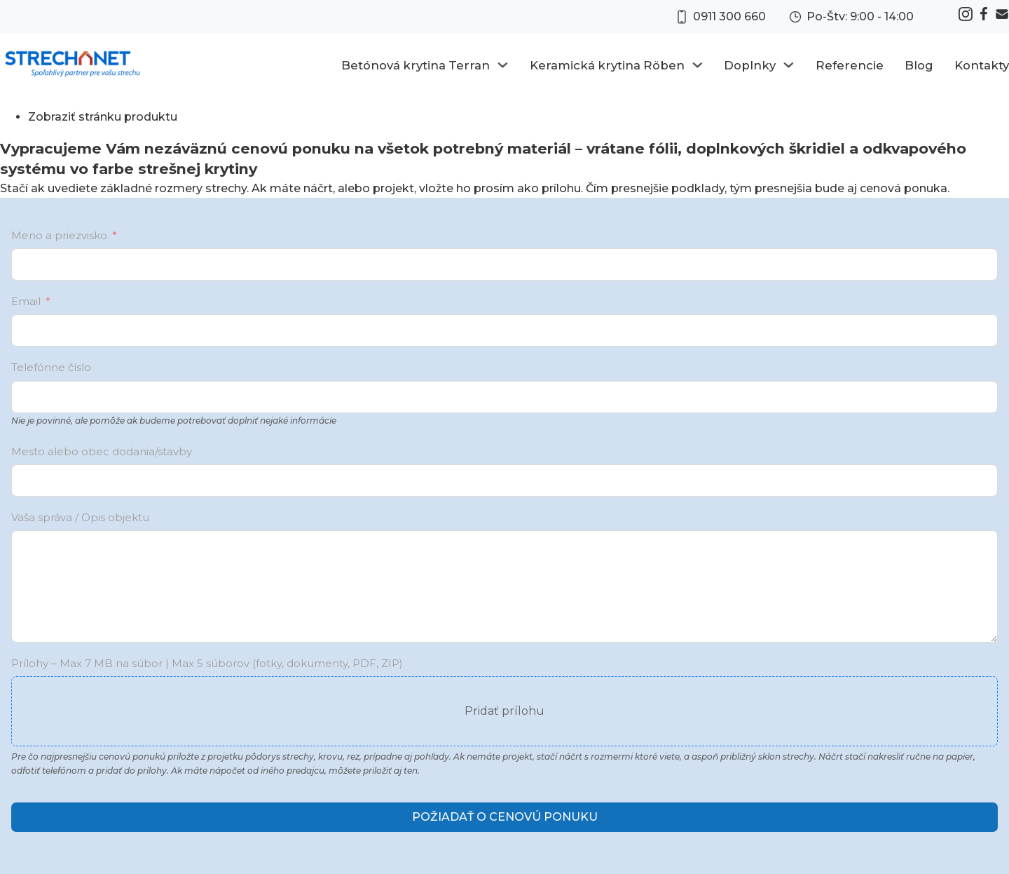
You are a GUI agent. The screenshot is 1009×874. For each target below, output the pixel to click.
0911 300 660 (729, 16)
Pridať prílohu (504, 711)
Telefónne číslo (51, 367)
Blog (919, 65)
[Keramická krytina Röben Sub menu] (697, 65)
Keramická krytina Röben (607, 65)
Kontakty (981, 65)
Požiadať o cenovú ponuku (505, 816)
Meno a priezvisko (59, 235)
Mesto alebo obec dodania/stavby (101, 451)
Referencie (850, 65)
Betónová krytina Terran (415, 65)
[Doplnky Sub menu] (789, 65)
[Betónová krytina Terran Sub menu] (503, 65)
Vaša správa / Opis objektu (80, 517)
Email (26, 301)
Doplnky (750, 65)
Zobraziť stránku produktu (102, 116)
